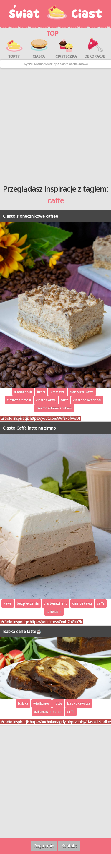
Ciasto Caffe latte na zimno (29, 428)
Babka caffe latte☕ (22, 631)
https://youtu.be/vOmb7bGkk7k (56, 621)
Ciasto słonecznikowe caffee (30, 216)
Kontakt (69, 845)
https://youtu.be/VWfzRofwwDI (55, 418)
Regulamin (44, 845)
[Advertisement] (55, 124)
